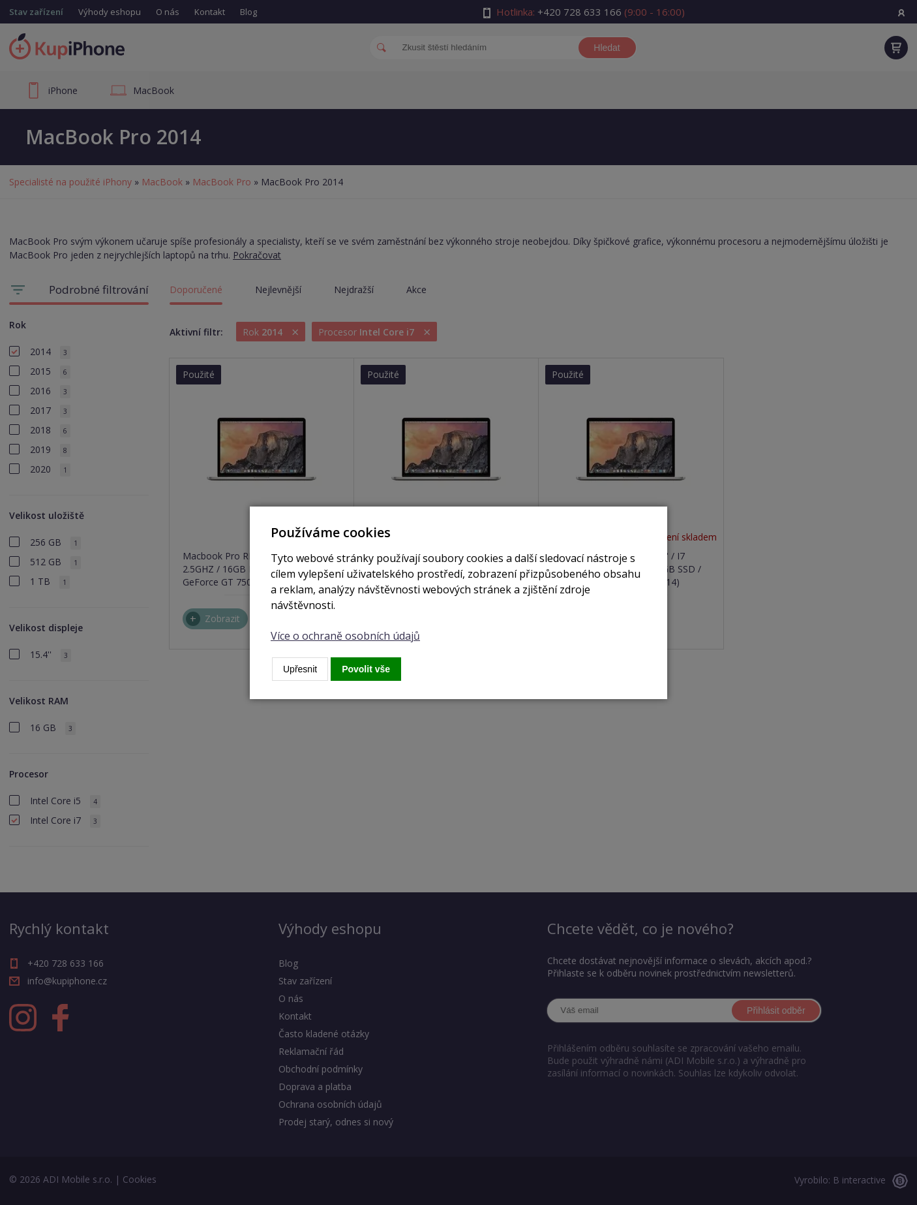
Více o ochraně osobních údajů (345, 636)
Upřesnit (300, 669)
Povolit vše (366, 669)
